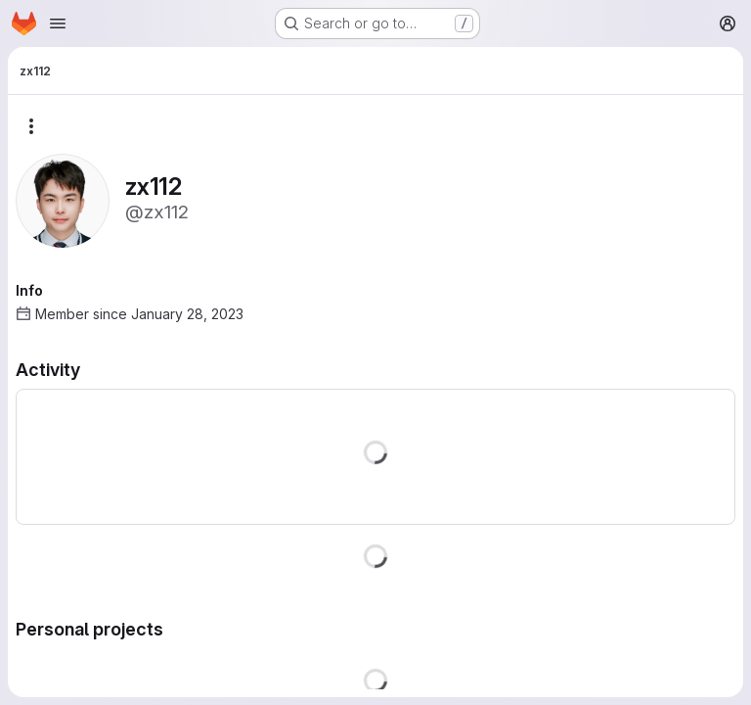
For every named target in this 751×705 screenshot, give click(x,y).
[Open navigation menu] (57, 23)
